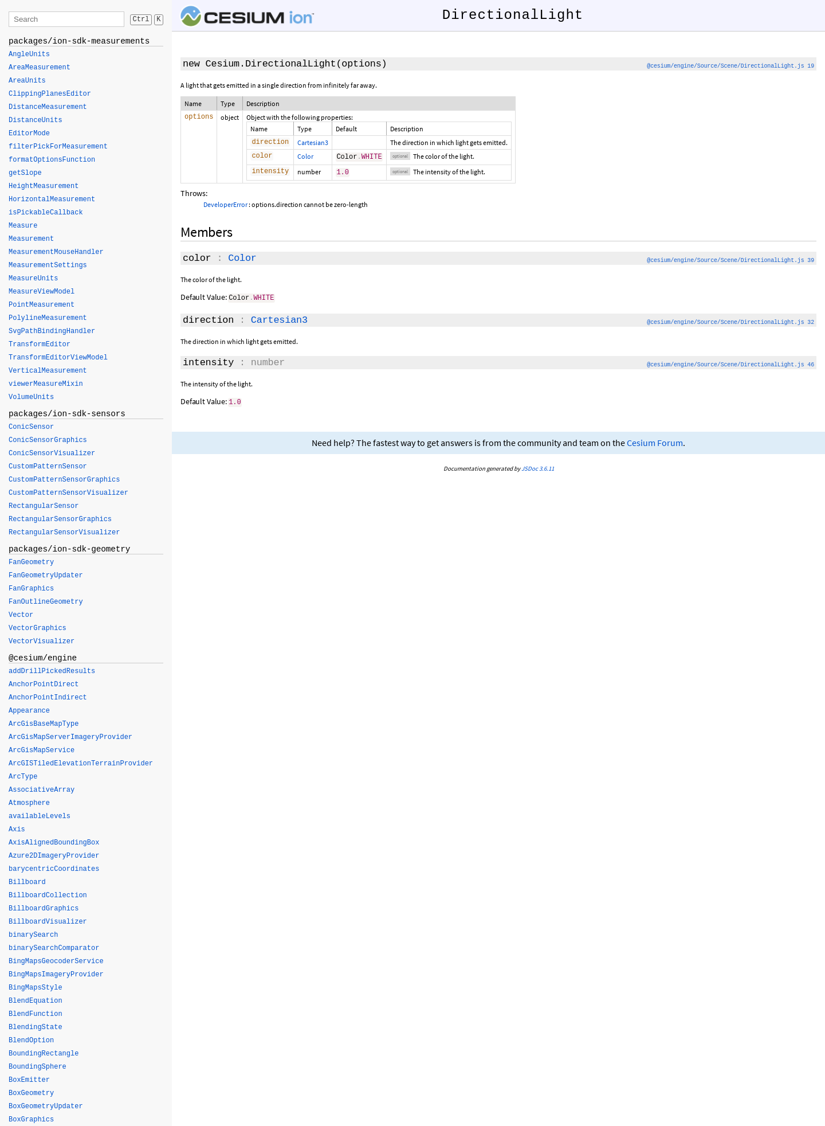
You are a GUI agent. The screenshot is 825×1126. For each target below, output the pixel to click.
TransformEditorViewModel (58, 358)
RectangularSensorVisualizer (64, 533)
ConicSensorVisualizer (52, 453)
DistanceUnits (35, 120)
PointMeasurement (41, 305)
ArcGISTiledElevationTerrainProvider (81, 764)
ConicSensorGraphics (48, 440)
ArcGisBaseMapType (43, 724)
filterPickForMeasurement (58, 147)
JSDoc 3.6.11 (537, 468)
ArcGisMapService (41, 750)
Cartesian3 (312, 142)
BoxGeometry (31, 1093)
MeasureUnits (33, 279)
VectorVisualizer (41, 642)
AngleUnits (29, 54)
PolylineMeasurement (48, 318)
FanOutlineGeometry (46, 602)
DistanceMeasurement (48, 107)
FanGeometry (31, 562)
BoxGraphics (31, 1120)
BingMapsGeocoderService (56, 961)
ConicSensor (31, 427)
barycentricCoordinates (54, 869)
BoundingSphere (37, 1067)
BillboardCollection (48, 896)
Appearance (29, 711)
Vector (21, 615)
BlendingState (35, 1027)
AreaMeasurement (39, 68)
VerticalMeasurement (48, 371)
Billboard (27, 882)
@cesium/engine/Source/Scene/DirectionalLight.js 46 (730, 365)
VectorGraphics (37, 628)
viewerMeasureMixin (46, 384)
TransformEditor (39, 345)
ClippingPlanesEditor (50, 94)
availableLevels (39, 816)
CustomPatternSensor (48, 467)
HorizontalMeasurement (52, 200)
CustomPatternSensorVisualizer (68, 493)
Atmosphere (29, 803)
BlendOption (31, 1041)
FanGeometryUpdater (46, 576)
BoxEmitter (29, 1080)
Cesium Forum (655, 442)
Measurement (31, 239)
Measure (23, 226)
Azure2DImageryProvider (54, 856)
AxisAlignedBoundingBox (54, 843)
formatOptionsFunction (52, 160)
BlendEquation (35, 1001)
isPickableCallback (46, 213)
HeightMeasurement (43, 186)
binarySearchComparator (54, 948)
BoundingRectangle (43, 1054)
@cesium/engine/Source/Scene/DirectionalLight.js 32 (730, 323)
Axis (17, 830)
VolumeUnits (31, 397)
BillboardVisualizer (48, 922)
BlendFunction (35, 1014)
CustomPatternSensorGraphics (64, 480)
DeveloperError (225, 205)
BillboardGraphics (43, 909)
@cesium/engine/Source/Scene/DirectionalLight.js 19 (730, 66)
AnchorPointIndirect (48, 698)
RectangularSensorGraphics (60, 519)
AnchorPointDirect (43, 685)
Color (305, 157)
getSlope (25, 173)
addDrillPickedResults (52, 671)
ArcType (23, 777)
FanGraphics (31, 589)
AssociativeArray (41, 790)
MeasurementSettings (48, 265)
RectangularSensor (43, 506)
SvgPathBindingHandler (52, 331)
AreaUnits (27, 81)
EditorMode (29, 134)
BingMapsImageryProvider (56, 975)
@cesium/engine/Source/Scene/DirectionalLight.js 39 (730, 262)
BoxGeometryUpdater (46, 1106)
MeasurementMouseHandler (56, 252)
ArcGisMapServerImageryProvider (70, 737)
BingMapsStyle (35, 988)
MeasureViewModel (41, 292)
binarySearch (33, 935)
